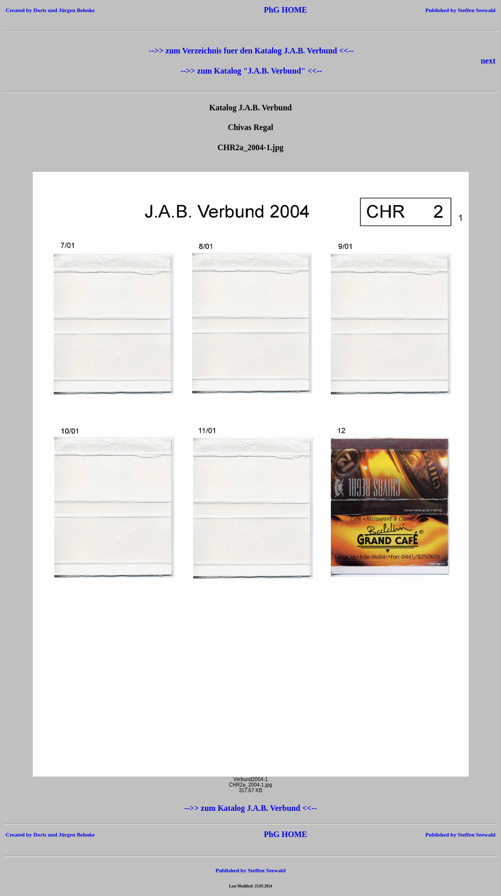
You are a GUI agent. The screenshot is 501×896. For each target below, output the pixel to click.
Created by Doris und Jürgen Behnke (50, 10)
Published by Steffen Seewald (460, 10)
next (488, 60)
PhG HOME (270, 10)
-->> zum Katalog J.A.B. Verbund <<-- (250, 808)
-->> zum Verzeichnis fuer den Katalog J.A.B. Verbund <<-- (251, 50)
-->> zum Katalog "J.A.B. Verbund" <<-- (251, 71)
